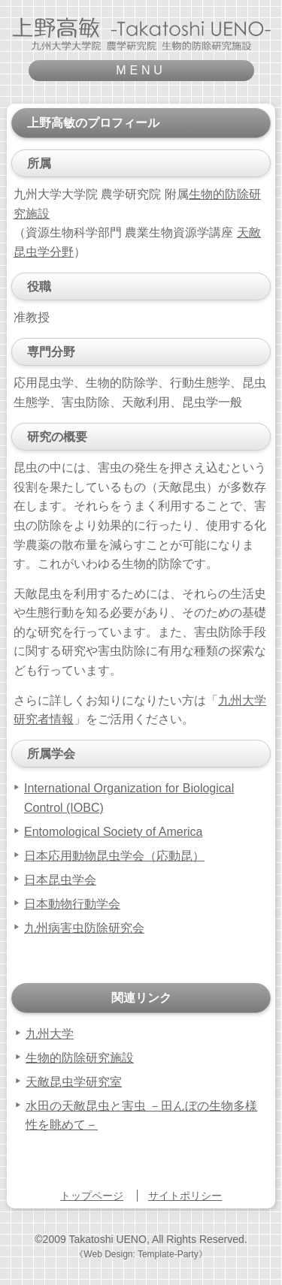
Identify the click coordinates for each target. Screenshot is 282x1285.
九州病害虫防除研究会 (84, 928)
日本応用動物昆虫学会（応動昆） (114, 855)
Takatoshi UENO (107, 1239)
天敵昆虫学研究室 (74, 1081)
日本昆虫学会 (60, 879)
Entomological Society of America (113, 831)
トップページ (91, 1196)
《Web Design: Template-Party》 (140, 1254)
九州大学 (50, 1033)
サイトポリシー (185, 1196)
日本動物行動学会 (72, 903)
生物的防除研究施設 (80, 1057)
